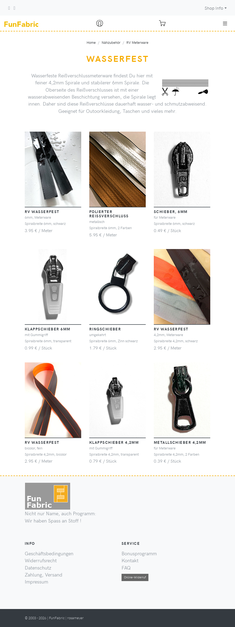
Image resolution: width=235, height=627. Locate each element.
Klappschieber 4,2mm (114, 442)
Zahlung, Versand (43, 574)
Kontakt (130, 560)
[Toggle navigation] (225, 23)
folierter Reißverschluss (109, 213)
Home (91, 42)
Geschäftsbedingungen (49, 553)
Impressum (36, 581)
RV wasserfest (42, 211)
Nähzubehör (111, 42)
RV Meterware (137, 42)
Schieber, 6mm (171, 211)
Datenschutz (38, 567)
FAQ (126, 567)
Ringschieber (105, 328)
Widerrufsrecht (41, 560)
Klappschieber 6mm (47, 328)
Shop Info (214, 8)
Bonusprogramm (139, 553)
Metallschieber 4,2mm (180, 442)
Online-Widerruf (135, 577)
